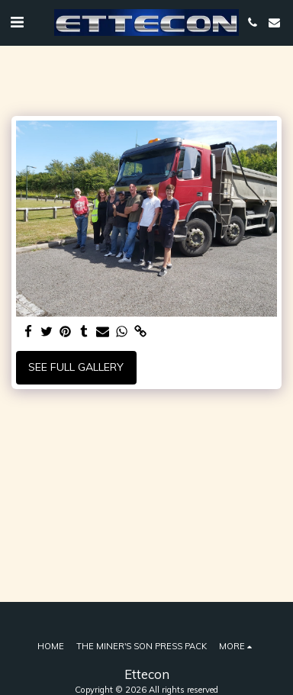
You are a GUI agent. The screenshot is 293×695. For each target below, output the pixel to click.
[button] (17, 22)
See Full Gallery (76, 367)
